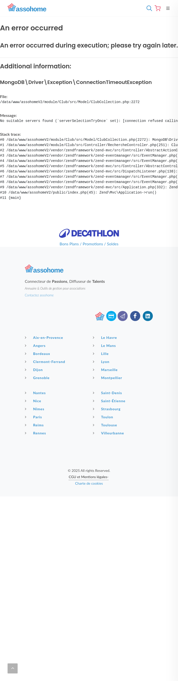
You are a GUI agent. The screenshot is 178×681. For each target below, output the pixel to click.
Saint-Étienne (110, 400)
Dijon (34, 369)
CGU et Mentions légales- (89, 477)
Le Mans (105, 345)
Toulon (103, 417)
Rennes (36, 433)
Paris (34, 417)
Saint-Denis (108, 392)
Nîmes (35, 409)
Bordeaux (38, 353)
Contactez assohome (39, 295)
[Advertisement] (89, 531)
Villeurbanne (109, 433)
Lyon (102, 361)
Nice (33, 400)
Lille (101, 353)
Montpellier (108, 377)
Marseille (106, 369)
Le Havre (105, 337)
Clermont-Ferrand (45, 361)
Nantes (36, 392)
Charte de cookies (89, 483)
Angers (36, 345)
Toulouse (105, 425)
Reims (35, 425)
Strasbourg (107, 409)
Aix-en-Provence (44, 337)
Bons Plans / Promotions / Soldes (89, 243)
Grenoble (38, 377)
